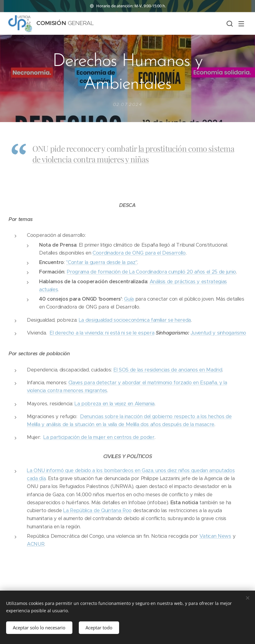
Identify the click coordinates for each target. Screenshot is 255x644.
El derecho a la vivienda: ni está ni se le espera (101, 333)
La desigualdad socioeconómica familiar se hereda (135, 320)
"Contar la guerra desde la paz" (101, 262)
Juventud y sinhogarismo (218, 333)
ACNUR (35, 544)
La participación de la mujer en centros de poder (98, 437)
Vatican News (215, 536)
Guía (129, 299)
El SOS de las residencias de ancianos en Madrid (167, 370)
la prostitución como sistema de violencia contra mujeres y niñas (133, 154)
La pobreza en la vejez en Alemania (115, 403)
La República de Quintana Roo (97, 510)
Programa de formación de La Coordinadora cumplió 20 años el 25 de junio (151, 272)
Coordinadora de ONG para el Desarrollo (139, 253)
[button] (229, 23)
